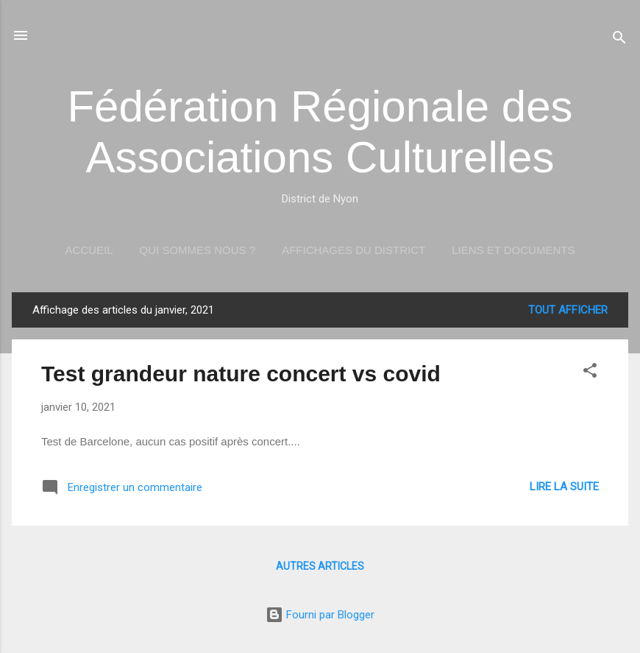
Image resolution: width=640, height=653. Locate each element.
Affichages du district (353, 250)
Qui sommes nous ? (198, 250)
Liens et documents (513, 250)
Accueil (89, 250)
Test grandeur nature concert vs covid (241, 373)
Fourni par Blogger (320, 614)
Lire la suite (564, 486)
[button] (590, 372)
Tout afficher (568, 310)
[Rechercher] (619, 40)
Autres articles (320, 566)
